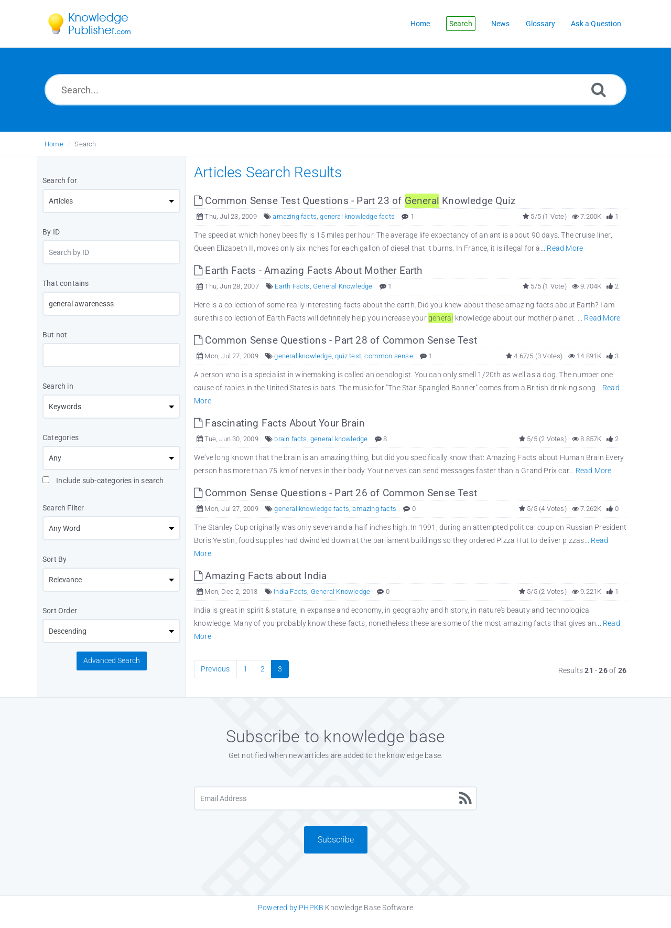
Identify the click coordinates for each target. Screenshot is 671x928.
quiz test (348, 356)
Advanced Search (111, 660)
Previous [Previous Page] (215, 669)
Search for (59, 180)
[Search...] (335, 89)
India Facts (290, 591)
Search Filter (63, 508)
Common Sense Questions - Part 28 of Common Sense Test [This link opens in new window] (335, 340)
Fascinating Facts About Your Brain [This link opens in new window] (279, 423)
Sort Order (59, 610)
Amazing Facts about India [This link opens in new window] (260, 576)
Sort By (54, 559)
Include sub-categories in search (103, 480)
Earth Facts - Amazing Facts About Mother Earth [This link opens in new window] (308, 270)
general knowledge (302, 356)
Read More (565, 248)
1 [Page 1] (245, 669)
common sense (388, 356)
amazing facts (295, 216)
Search (85, 144)
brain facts (290, 439)
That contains (65, 283)
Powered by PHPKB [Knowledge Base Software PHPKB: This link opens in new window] (290, 907)
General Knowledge (342, 286)
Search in (57, 386)
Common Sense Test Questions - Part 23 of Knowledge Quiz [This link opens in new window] (354, 201)
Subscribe (336, 840)
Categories (60, 437)
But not (54, 334)
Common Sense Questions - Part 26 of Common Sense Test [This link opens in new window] (335, 493)
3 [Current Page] (280, 669)
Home (54, 144)
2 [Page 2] (263, 669)
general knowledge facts (357, 216)
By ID (51, 232)
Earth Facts (292, 286)
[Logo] (97, 23)
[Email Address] (335, 798)
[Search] (598, 89)
